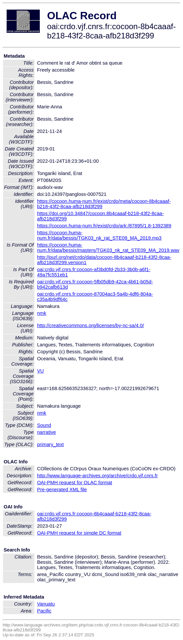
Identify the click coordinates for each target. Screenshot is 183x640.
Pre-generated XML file (62, 489)
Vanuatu (46, 604)
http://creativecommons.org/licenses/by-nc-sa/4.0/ (90, 325)
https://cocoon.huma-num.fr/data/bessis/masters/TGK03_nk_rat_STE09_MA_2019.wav (108, 247)
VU (40, 371)
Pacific (44, 610)
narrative (46, 432)
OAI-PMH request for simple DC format (79, 533)
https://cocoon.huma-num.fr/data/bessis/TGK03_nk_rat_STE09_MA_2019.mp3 (99, 235)
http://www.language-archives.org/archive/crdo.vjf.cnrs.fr (97, 475)
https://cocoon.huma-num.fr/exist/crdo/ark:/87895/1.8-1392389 (104, 225)
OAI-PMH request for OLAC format (74, 482)
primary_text (50, 444)
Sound (44, 425)
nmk (41, 313)
